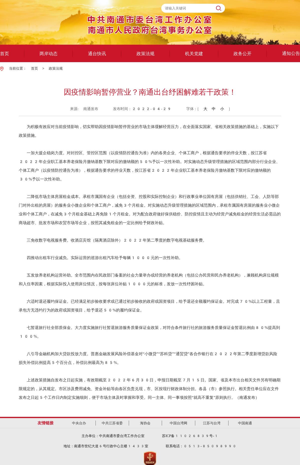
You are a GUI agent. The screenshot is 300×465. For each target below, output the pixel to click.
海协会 (145, 423)
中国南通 (245, 423)
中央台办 (79, 423)
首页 (34, 68)
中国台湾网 (178, 423)
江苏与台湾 (211, 423)
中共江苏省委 (112, 423)
